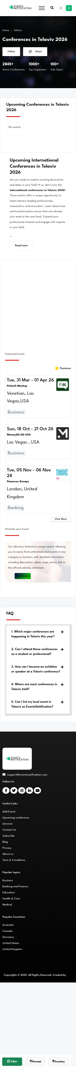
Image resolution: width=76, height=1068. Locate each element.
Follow (11, 51)
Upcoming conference (15, 817)
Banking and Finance (15, 886)
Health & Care (11, 898)
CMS (69, 975)
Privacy (7, 848)
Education (8, 892)
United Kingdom (12, 949)
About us (7, 854)
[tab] (38, 634)
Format (35, 1061)
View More (61, 519)
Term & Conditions (13, 860)
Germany (8, 937)
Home (5, 30)
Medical (7, 904)
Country (58, 1061)
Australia (8, 925)
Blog (5, 841)
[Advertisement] (38, 304)
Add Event (22, 576)
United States (10, 943)
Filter (12, 1061)
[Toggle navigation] (42, 8)
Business (7, 880)
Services (7, 823)
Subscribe (8, 835)
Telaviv (18, 30)
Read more (21, 245)
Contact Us (9, 829)
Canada (7, 931)
